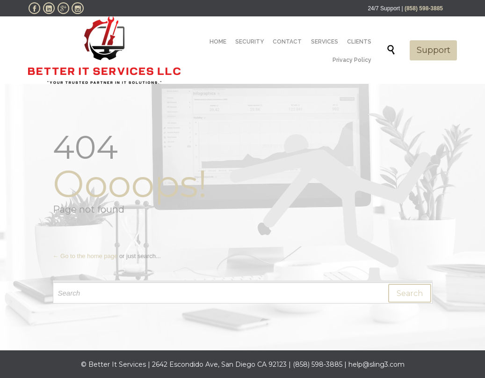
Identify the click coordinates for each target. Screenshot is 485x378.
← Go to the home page (85, 255)
